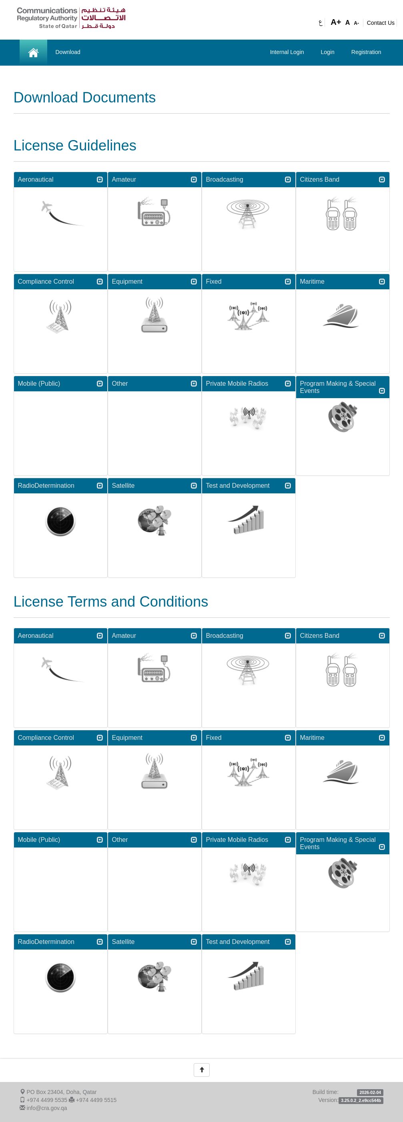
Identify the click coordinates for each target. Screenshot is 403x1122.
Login (328, 52)
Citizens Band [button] (342, 179)
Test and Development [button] (248, 485)
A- (356, 23)
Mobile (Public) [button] (60, 383)
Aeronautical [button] (60, 179)
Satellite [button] (154, 485)
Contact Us (381, 23)
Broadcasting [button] (248, 179)
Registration (366, 52)
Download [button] (68, 52)
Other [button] (154, 383)
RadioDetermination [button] (60, 485)
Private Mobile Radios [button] (248, 383)
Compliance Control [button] (60, 281)
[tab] (60, 179)
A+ (336, 22)
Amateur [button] (154, 179)
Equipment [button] (154, 281)
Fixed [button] (248, 281)
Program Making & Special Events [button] (342, 387)
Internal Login (287, 52)
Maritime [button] (342, 281)
